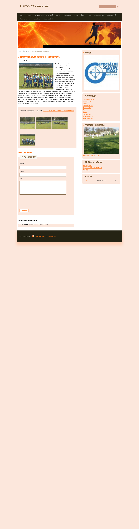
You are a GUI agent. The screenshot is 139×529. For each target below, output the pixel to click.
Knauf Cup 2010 (48, 19)
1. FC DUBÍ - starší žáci (35, 6)
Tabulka (58, 15)
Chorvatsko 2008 (88, 99)
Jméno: (22, 164)
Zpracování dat (51, 236)
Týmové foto (87, 114)
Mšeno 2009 (87, 108)
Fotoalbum (29, 15)
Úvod (21, 15)
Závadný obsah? (40, 236)
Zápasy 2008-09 (88, 116)
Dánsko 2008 (87, 101)
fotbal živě (86, 170)
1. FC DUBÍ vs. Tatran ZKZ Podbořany (58, 111)
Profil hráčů (49, 15)
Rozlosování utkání (25, 19)
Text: (21, 178)
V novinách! (37, 19)
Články (83, 15)
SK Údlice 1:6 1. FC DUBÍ (91, 155)
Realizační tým (67, 15)
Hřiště (85, 104)
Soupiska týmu (39, 15)
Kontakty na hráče (99, 15)
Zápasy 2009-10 (88, 118)
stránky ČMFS (87, 166)
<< (87, 180)
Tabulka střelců (111, 15)
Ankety (76, 15)
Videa (89, 15)
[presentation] (37, 201)
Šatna (85, 112)
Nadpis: (22, 171)
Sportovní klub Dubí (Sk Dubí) (92, 168)
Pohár (85, 110)
